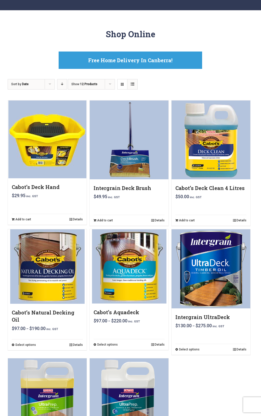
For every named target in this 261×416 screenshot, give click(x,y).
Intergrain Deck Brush (122, 188)
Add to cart (23, 219)
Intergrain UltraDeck (202, 317)
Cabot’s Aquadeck (116, 312)
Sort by (20, 84)
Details (78, 219)
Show (84, 84)
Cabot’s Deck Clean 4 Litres (210, 188)
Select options (25, 345)
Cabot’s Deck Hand (36, 187)
